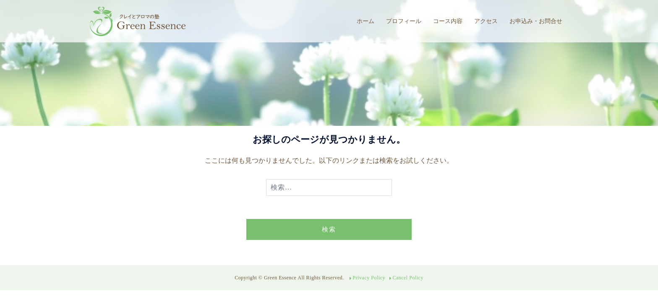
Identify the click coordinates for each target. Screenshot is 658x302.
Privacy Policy (369, 278)
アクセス (486, 21)
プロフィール (403, 21)
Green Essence (281, 278)
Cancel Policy (407, 278)
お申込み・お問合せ (535, 21)
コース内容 (447, 21)
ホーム (365, 21)
